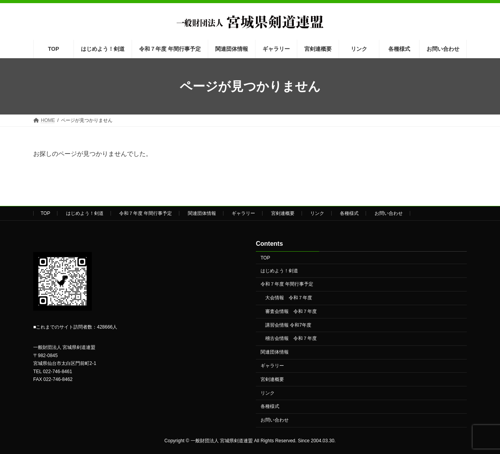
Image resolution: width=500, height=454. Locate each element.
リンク (317, 213)
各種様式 (349, 213)
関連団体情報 (202, 213)
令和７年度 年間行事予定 (145, 213)
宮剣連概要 (283, 213)
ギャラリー (243, 213)
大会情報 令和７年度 (288, 298)
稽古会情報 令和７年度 (291, 338)
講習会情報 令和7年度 (288, 325)
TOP (45, 213)
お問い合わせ (389, 213)
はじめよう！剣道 (85, 213)
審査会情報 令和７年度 (291, 311)
